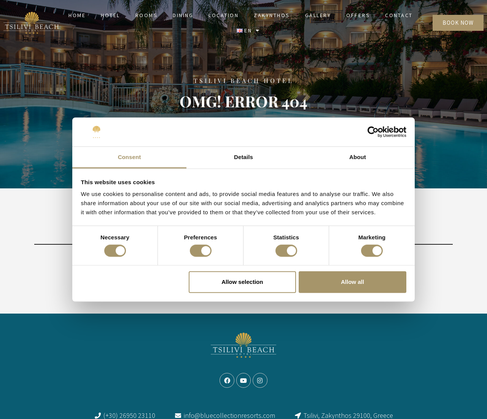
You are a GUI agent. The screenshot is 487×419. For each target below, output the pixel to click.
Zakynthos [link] (272, 15)
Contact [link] (399, 15)
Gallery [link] (318, 15)
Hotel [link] (110, 15)
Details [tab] (243, 157)
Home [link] (77, 15)
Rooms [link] (146, 15)
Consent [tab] (129, 157)
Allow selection (242, 282)
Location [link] (223, 15)
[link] (31, 23)
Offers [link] (358, 15)
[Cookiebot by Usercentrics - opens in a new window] (373, 132)
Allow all (352, 282)
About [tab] (357, 157)
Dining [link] (183, 15)
